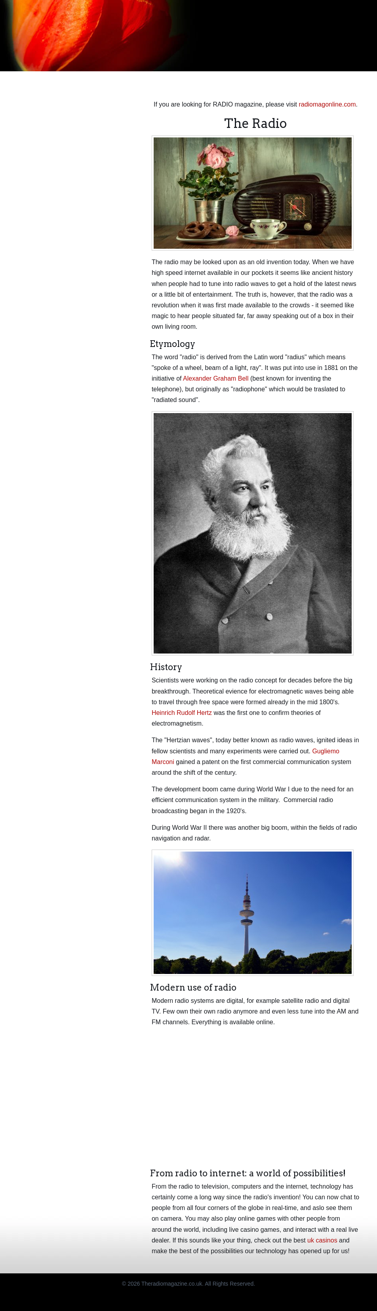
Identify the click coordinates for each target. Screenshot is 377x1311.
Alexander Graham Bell (215, 378)
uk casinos (322, 1240)
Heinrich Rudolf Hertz (182, 712)
